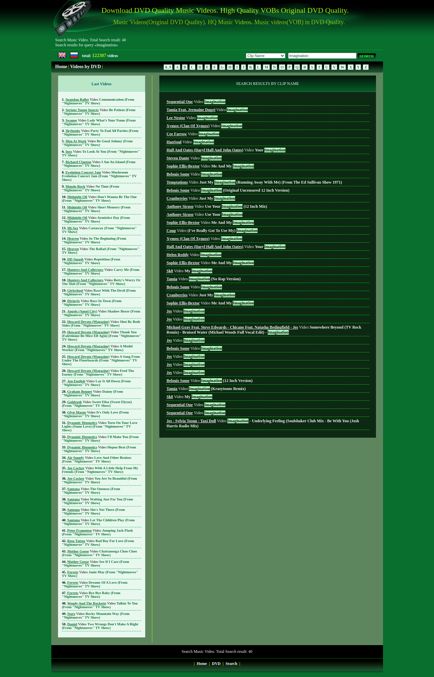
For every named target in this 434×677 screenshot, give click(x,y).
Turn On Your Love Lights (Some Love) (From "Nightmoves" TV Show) (100, 426)
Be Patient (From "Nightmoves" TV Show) (98, 111)
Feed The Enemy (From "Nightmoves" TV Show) (98, 372)
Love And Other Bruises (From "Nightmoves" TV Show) (96, 459)
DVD (216, 663)
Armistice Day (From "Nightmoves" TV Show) (96, 219)
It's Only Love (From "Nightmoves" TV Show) (95, 414)
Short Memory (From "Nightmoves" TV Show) (96, 209)
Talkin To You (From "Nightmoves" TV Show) (100, 605)
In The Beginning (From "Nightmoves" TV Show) (94, 240)
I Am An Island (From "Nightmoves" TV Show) (98, 163)
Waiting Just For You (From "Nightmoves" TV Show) (97, 501)
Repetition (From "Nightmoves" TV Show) (91, 261)
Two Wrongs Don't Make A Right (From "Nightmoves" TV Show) (100, 626)
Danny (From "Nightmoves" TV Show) (92, 393)
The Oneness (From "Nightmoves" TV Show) (91, 490)
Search (231, 663)
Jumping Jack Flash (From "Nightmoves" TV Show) (97, 532)
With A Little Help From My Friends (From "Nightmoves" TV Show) (100, 470)
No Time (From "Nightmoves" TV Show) (90, 188)
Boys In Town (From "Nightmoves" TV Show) (92, 302)
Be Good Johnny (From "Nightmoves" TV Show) (97, 143)
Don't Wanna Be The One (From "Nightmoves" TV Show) (99, 198)
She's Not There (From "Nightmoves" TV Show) (93, 511)
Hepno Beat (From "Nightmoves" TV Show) (99, 449)
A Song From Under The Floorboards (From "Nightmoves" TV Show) (101, 360)
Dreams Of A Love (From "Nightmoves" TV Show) (94, 584)
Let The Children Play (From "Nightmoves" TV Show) (98, 522)
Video (196, 101)
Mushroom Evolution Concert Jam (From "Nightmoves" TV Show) (99, 176)
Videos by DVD (85, 66)
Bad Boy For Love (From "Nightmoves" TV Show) (98, 542)
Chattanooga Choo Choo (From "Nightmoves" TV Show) (99, 553)
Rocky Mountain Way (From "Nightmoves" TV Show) (96, 615)
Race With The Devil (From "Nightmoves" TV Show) (99, 292)
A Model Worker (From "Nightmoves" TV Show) (97, 348)
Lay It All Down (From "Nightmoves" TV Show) (96, 383)
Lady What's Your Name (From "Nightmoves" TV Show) (99, 122)
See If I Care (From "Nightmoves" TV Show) (95, 563)
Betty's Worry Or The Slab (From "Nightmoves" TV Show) (101, 282)
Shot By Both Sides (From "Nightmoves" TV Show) (101, 323)
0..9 (168, 67)
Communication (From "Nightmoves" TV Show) (98, 101)
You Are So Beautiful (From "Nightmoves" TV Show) (99, 480)
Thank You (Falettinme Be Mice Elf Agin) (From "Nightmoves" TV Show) (101, 335)
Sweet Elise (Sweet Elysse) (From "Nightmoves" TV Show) (97, 403)
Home (61, 66)
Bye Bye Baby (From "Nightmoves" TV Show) (91, 594)
